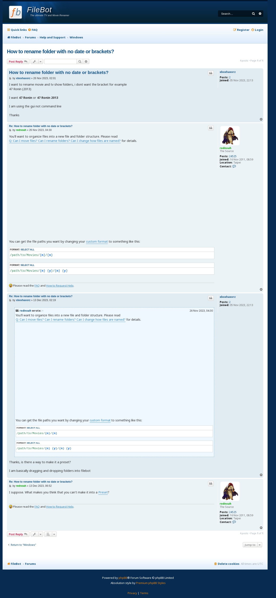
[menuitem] (33, 30)
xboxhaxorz (228, 72)
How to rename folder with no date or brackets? (60, 51)
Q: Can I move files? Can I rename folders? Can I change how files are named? (65, 141)
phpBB (123, 578)
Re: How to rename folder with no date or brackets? (40, 126)
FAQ (37, 285)
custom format (97, 241)
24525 (233, 156)
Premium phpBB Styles (151, 583)
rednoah (225, 148)
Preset (103, 492)
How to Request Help (60, 285)
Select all (27, 249)
